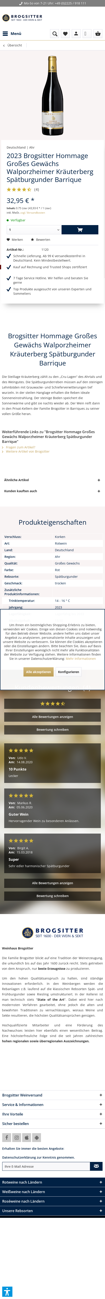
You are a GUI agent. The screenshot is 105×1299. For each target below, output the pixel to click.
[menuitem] (11, 33)
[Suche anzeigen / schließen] (54, 33)
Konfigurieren (68, 672)
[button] (7, 1292)
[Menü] (11, 33)
